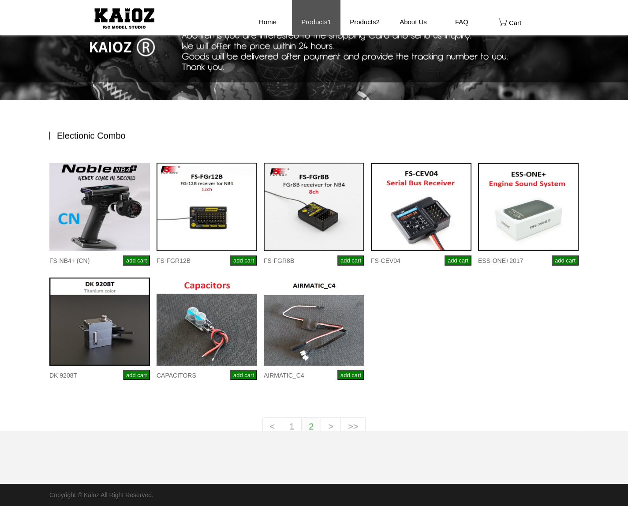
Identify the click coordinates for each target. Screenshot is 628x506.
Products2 (365, 22)
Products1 (316, 22)
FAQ (461, 22)
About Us (413, 22)
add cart (136, 262)
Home (268, 22)
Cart (510, 22)
